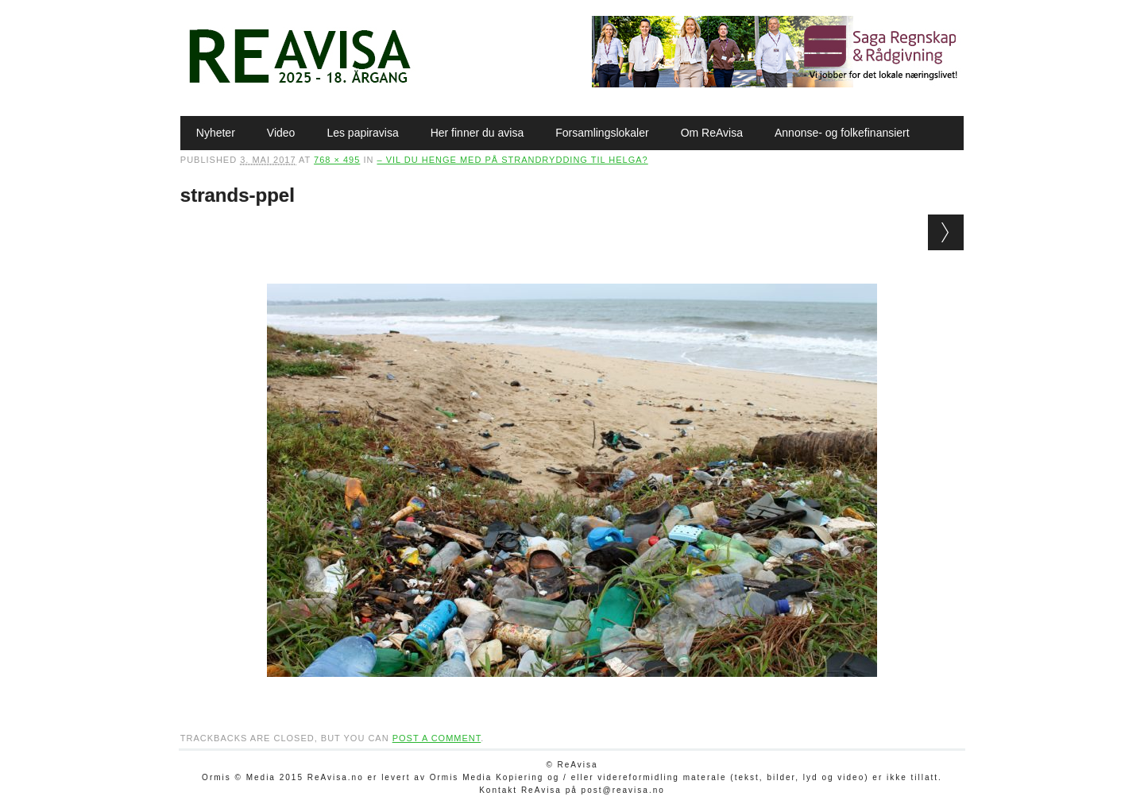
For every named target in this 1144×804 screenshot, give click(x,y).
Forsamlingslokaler (601, 132)
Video (281, 132)
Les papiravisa (362, 132)
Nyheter (215, 132)
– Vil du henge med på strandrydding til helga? (512, 159)
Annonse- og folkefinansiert (842, 132)
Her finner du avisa (477, 132)
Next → (946, 232)
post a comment (436, 738)
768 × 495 (337, 159)
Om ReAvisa (712, 132)
